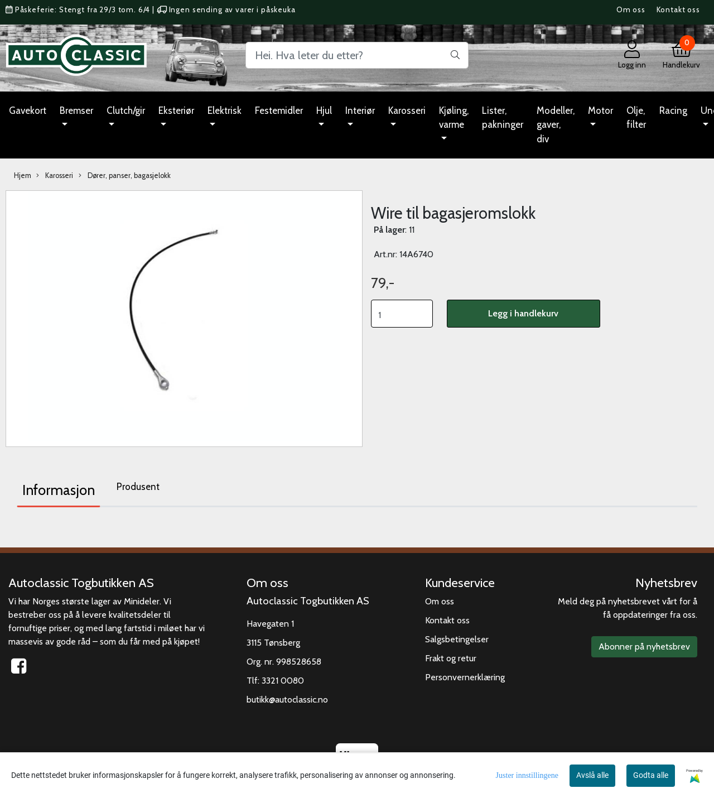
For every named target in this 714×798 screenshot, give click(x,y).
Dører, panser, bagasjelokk (125, 175)
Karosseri (407, 110)
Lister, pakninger (502, 118)
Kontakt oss (678, 9)
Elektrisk (225, 110)
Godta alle (650, 775)
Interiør (360, 110)
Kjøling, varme (454, 118)
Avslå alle (592, 775)
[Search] (357, 55)
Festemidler (279, 110)
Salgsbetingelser (457, 639)
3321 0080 (283, 680)
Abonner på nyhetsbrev (644, 646)
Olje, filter (636, 118)
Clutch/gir (126, 110)
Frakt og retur (450, 658)
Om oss (630, 9)
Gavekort (27, 110)
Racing (673, 110)
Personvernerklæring (465, 677)
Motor (600, 110)
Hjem (22, 175)
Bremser (76, 110)
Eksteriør (176, 110)
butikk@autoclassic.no (287, 699)
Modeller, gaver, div (556, 125)
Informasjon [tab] (58, 490)
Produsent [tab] (138, 486)
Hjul (324, 110)
